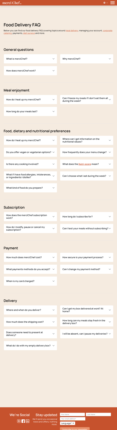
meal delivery (72, 30)
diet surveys (29, 33)
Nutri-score (85, 164)
